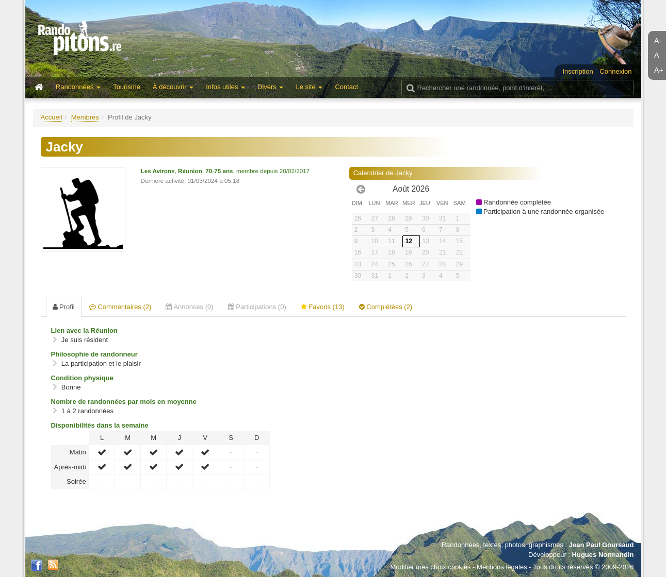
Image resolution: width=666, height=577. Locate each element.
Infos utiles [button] (225, 87)
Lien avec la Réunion (84, 330)
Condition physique (82, 378)
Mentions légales (502, 567)
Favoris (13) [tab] (323, 307)
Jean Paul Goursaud (601, 545)
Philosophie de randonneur (94, 354)
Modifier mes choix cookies (430, 567)
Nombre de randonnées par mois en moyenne (124, 401)
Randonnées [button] (78, 87)
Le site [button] (309, 87)
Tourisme (126, 87)
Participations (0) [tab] (257, 307)
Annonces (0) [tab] (189, 307)
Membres (85, 117)
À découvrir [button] (173, 87)
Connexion (615, 71)
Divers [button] (270, 87)
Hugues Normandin (603, 554)
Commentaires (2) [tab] (120, 307)
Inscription (577, 71)
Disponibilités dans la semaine (100, 425)
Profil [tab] (64, 307)
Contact (346, 87)
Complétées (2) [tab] (385, 307)
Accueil (51, 117)
